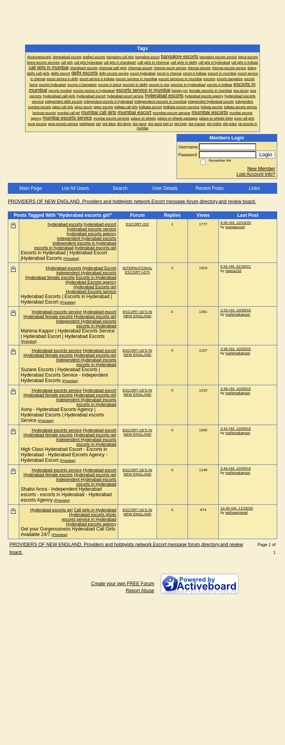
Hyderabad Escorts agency (90, 282)
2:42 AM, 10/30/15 (235, 428)
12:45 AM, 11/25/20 (236, 508)
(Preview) (71, 258)
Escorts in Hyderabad (96, 277)
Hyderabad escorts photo (92, 514)
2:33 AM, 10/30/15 (235, 310)
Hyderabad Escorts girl (95, 286)
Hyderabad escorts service (57, 311)
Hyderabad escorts (63, 268)
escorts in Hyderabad (96, 325)
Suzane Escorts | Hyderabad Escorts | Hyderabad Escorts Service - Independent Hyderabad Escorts (64, 375)
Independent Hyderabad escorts (86, 321)
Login (265, 154)
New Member (261, 169)
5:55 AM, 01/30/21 (235, 266)
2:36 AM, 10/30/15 (235, 349)
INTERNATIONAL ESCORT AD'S (137, 270)
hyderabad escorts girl (95, 247)
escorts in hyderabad (54, 247)
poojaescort (235, 227)
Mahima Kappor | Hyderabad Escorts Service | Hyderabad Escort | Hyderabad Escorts (68, 333)
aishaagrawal (236, 512)
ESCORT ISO (137, 224)
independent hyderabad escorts (86, 238)
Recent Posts (210, 188)
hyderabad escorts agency (91, 233)
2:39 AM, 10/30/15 (235, 388)
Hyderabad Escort (99, 268)
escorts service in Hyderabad (89, 519)
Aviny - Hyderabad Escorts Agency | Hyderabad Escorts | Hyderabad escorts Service (62, 415)
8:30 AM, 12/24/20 (235, 222)
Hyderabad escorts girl (95, 316)
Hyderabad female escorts (50, 277)
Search (120, 188)
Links (254, 188)
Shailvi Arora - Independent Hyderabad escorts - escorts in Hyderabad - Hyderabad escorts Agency (66, 494)
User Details (164, 188)
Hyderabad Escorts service (91, 291)
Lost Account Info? (255, 174)
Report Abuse (140, 590)
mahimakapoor (237, 314)
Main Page (30, 188)
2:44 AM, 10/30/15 (235, 468)
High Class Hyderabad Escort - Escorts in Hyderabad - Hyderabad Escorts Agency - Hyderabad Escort (64, 455)
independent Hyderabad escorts (86, 272)
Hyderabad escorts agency (91, 524)
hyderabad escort (100, 224)
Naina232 (233, 270)
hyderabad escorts (65, 224)
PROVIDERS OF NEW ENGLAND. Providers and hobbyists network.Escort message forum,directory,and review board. (132, 201)
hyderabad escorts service (91, 229)
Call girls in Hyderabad (95, 509)
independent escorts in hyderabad (84, 243)
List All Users (75, 188)
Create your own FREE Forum (122, 583)
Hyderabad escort (99, 311)
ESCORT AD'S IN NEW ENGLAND (137, 313)
